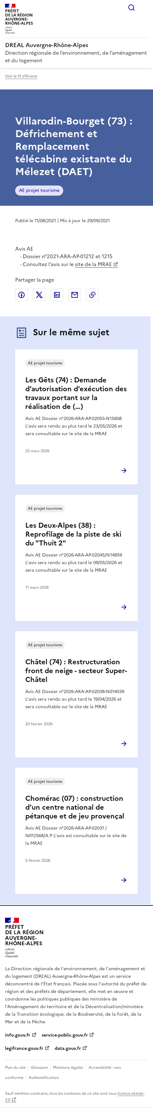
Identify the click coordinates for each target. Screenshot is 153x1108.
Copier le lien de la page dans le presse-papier (92, 295)
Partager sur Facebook (21, 295)
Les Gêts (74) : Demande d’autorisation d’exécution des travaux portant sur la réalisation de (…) (76, 393)
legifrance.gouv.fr (24, 1048)
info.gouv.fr (17, 1035)
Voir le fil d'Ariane (21, 76)
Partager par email (74, 295)
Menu (144, 7)
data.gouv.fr (68, 1048)
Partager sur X (39, 295)
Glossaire (39, 1067)
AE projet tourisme (39, 190)
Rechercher (131, 7)
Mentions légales (68, 1067)
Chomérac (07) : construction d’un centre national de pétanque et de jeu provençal (74, 807)
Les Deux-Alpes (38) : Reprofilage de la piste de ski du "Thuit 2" (73, 534)
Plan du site (15, 1067)
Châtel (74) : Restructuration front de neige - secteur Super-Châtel (76, 671)
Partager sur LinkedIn (57, 295)
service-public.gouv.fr (65, 1035)
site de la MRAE (93, 264)
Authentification (44, 1078)
